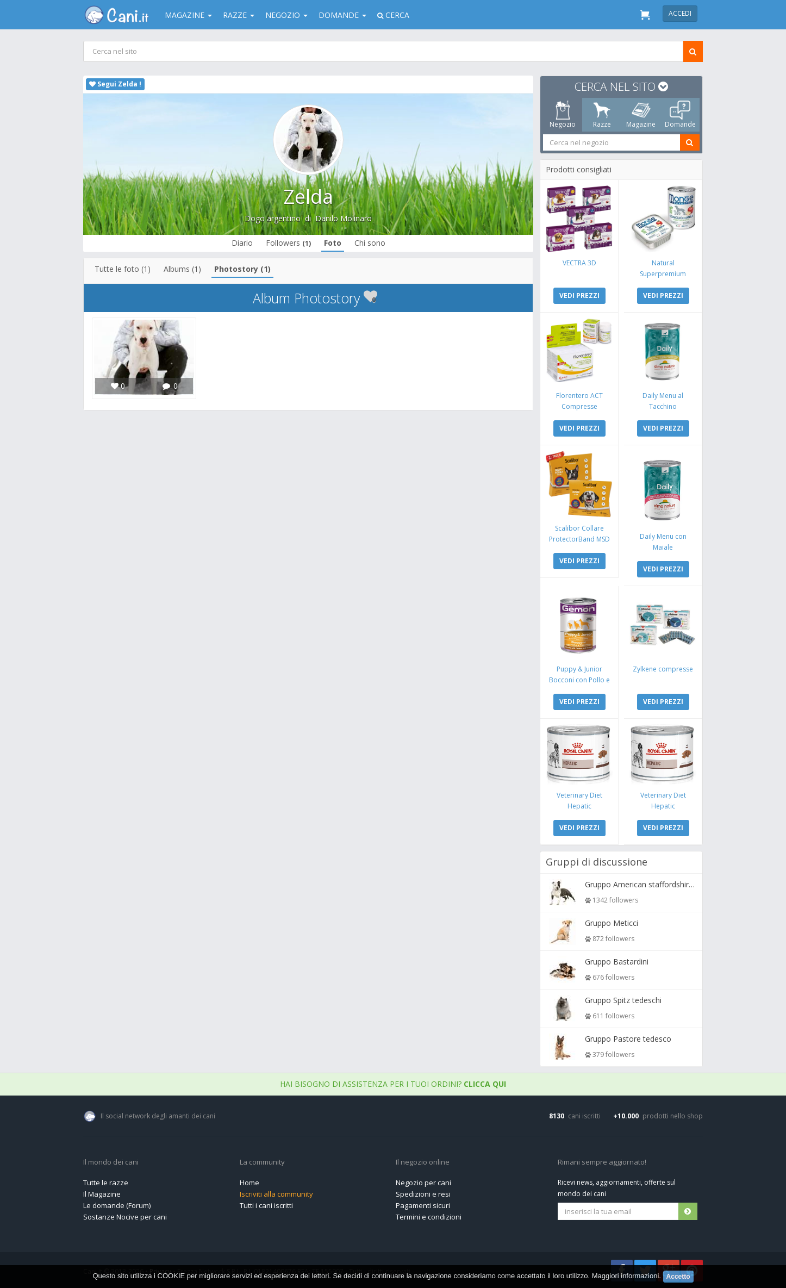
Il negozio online (423, 1162)
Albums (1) (182, 269)
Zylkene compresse (663, 669)
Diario (242, 243)
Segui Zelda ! (115, 84)
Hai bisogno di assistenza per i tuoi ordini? (393, 1084)
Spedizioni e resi (423, 1194)
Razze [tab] (602, 115)
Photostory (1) (242, 269)
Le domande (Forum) (117, 1205)
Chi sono (369, 243)
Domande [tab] (680, 115)
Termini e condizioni (428, 1217)
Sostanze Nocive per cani (125, 1217)
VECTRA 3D (579, 262)
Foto (332, 243)
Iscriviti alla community (276, 1194)
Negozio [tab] (563, 115)
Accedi (680, 13)
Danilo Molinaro (343, 218)
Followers (288, 243)
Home (249, 1182)
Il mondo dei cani (111, 1162)
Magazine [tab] (641, 115)
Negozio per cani (423, 1182)
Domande (342, 15)
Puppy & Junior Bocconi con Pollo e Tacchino (579, 679)
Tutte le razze (105, 1182)
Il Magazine (102, 1194)
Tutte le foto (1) (123, 269)
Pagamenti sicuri (423, 1205)
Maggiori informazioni (625, 1276)
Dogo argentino (273, 218)
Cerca (393, 15)
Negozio (286, 15)
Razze (238, 15)
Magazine (188, 15)
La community (262, 1162)
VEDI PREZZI (579, 295)
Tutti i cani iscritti (266, 1205)
